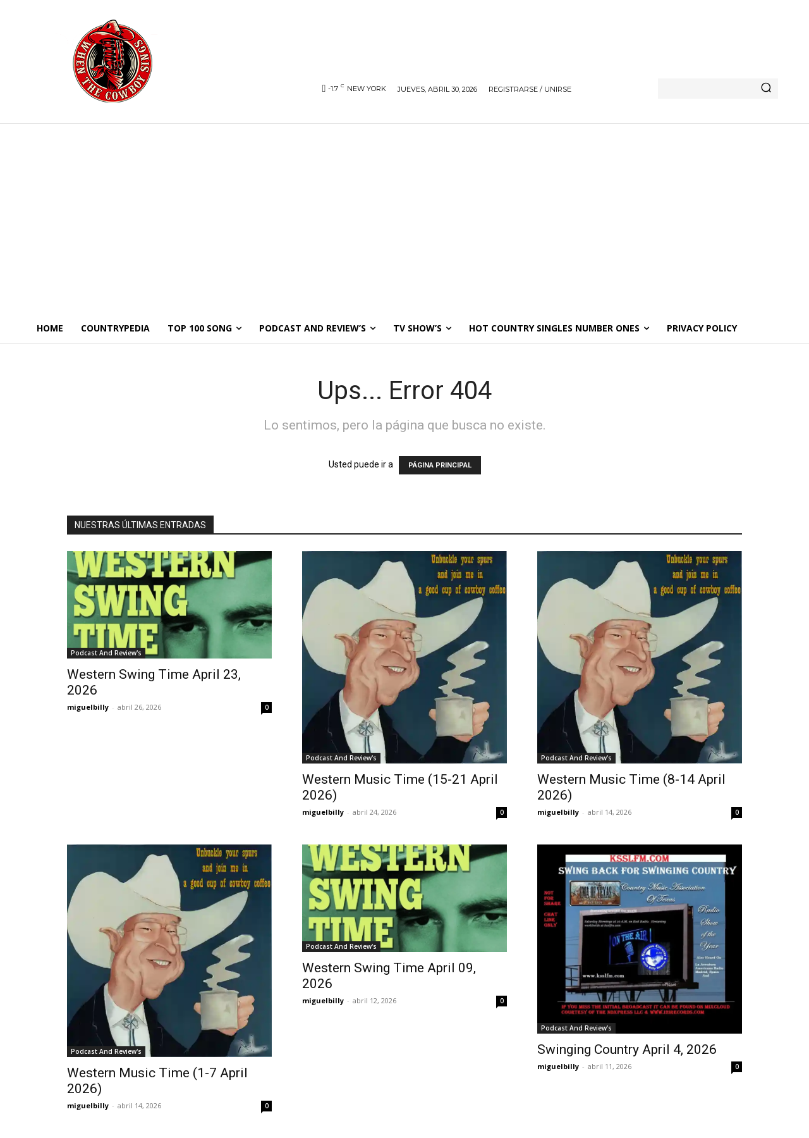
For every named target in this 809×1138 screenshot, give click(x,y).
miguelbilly (88, 707)
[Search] (766, 88)
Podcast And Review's (106, 652)
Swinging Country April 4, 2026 (627, 1049)
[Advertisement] (404, 218)
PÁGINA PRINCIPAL (439, 465)
